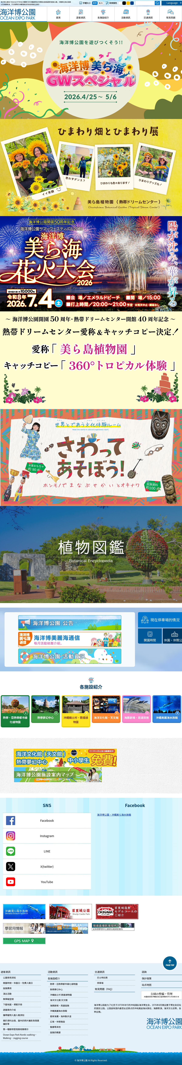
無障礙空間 (8, 999)
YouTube (47, 882)
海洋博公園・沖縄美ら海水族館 (114, 814)
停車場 (100, 982)
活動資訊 (125, 17)
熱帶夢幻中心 (56, 989)
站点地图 (147, 985)
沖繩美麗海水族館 (58, 1010)
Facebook (47, 820)
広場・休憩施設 (57, 1021)
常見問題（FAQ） (104, 989)
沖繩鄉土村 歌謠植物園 (61, 994)
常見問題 (170, 17)
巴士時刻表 (102, 977)
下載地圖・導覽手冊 (12, 1004)
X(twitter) (47, 866)
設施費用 (7, 988)
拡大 (101, 3)
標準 (95, 3)
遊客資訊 (80, 17)
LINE (47, 851)
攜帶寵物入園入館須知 (13, 1015)
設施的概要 (55, 1032)
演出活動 (7, 993)
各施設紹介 (103, 17)
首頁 (58, 17)
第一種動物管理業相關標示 (16, 1029)
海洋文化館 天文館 (58, 1000)
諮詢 (144, 972)
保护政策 (147, 978)
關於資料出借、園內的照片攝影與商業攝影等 (21, 1022)
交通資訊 (148, 17)
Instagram (47, 836)
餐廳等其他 (55, 1026)
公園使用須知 (9, 977)
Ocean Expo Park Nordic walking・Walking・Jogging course (20, 1036)
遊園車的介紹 (9, 1009)
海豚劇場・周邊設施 (59, 1005)
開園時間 (150, 640)
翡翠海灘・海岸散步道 (60, 1016)
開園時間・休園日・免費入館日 (18, 982)
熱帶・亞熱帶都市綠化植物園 (64, 983)
